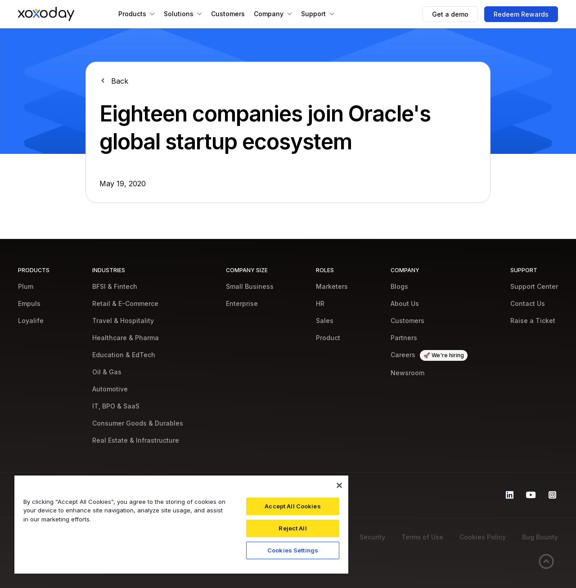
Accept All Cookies (292, 506)
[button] (136, 14)
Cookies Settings (292, 550)
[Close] (339, 485)
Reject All (292, 528)
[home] (46, 14)
